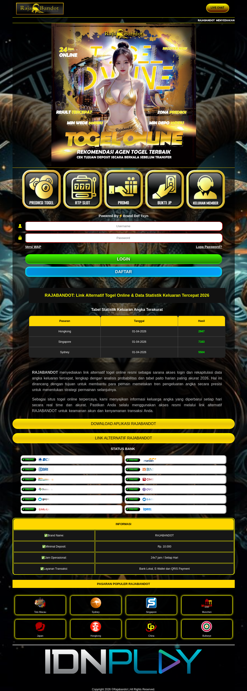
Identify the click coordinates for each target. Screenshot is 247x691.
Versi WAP (33, 247)
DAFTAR (123, 271)
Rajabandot (121, 689)
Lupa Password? (209, 247)
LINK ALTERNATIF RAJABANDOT (123, 438)
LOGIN (123, 259)
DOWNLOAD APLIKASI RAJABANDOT (123, 424)
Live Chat (217, 7)
